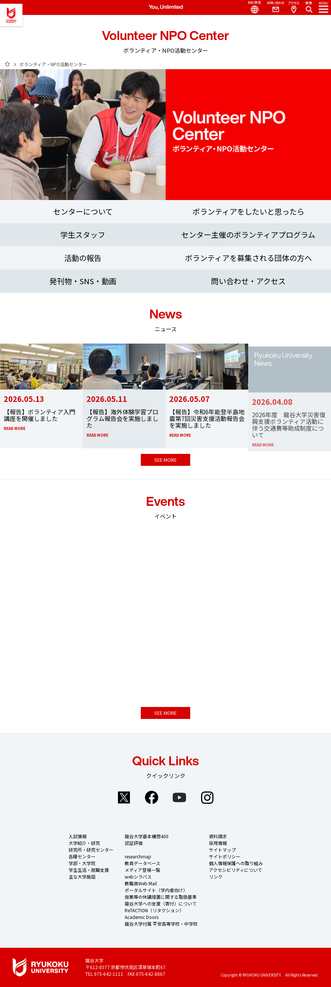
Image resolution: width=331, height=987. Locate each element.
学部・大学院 (82, 863)
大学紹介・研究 (84, 843)
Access (293, 7)
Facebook (151, 797)
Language (251, 7)
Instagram (207, 797)
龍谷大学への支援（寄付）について (161, 903)
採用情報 (218, 843)
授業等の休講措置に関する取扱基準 (161, 897)
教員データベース (142, 863)
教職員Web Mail (141, 883)
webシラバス (138, 876)
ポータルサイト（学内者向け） (156, 890)
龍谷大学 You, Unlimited (11, 15)
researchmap (138, 856)
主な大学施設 (82, 876)
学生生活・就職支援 (89, 870)
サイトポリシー (224, 856)
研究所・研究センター (91, 849)
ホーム (7, 64)
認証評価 (134, 843)
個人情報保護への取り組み (236, 863)
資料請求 (218, 836)
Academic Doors (141, 917)
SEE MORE (165, 459)
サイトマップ (222, 849)
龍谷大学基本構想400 (146, 836)
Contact (272, 7)
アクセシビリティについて (235, 870)
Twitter (123, 797)
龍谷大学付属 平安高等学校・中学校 (161, 923)
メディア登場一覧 (142, 870)
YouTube (179, 797)
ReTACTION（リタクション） (154, 910)
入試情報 (77, 836)
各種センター (82, 856)
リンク (215, 876)
